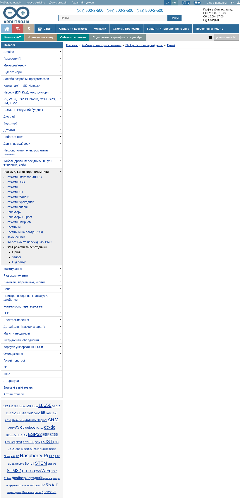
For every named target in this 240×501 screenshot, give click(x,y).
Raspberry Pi (12, 58)
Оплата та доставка (73, 28)
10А (16, 406)
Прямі (16, 252)
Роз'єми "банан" (18, 197)
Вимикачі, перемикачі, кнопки (24, 282)
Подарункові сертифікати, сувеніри (117, 37)
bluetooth (29, 427)
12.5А (22, 406)
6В (50, 413)
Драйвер (19, 478)
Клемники (14, 227)
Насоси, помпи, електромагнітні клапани (25, 152)
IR (42, 442)
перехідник (14, 492)
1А (53, 406)
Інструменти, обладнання (21, 340)
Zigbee (7, 478)
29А (24, 413)
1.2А (5, 406)
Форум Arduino (35, 2)
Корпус (36, 485)
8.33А (8, 420)
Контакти (99, 28)
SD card (12, 463)
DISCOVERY (14, 434)
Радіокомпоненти (15, 275)
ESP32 (35, 434)
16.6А (35, 406)
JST (49, 441)
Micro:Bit (27, 448)
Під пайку (19, 262)
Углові (16, 257)
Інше (6, 374)
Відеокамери (12, 72)
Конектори (14, 212)
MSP (36, 449)
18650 (44, 405)
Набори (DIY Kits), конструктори (25, 92)
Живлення (27, 492)
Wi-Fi (38, 471)
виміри (56, 478)
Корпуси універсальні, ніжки (23, 347)
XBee (54, 471)
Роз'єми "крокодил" (20, 202)
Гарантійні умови (83, 2)
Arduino (8, 52)
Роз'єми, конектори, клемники (26, 171)
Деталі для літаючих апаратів (24, 326)
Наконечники (16, 237)
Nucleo (43, 448)
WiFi (45, 470)
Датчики (9, 130)
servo (20, 463)
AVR (18, 427)
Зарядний (34, 478)
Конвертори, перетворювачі (23, 306)
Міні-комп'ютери (14, 65)
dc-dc (49, 427)
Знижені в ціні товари (18, 387)
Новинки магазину (40, 37)
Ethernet (10, 442)
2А (28, 412)
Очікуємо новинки (73, 37)
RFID (51, 456)
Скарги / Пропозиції (127, 28)
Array (12, 427)
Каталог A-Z (12, 37)
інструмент (12, 485)
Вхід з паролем (216, 2)
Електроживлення (16, 320)
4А (35, 413)
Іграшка (47, 478)
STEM (41, 463)
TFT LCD (28, 471)
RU (174, 2)
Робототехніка (13, 137)
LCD (55, 442)
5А (39, 413)
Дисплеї (9, 116)
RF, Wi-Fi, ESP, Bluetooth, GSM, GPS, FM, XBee (29, 101)
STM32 (14, 470)
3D (5, 367)
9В (13, 420)
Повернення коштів (209, 28)
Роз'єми (12, 187)
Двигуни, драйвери (16, 143)
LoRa (17, 449)
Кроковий (48, 492)
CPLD (40, 427)
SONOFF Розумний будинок (23, 110)
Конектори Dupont (19, 217)
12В (28, 406)
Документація (58, 2)
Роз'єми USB (16, 182)
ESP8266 (50, 435)
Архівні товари (13, 394)
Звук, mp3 (10, 123)
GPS (31, 442)
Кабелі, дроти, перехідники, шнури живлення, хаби (27, 163)
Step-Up (52, 464)
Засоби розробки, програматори (26, 79)
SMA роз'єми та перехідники (27, 247)
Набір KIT (49, 485)
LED (6, 313)
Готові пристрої (14, 360)
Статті (45, 29)
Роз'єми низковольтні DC (24, 177)
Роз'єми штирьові (19, 222)
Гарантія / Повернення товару (168, 28)
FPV (25, 442)
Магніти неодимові (16, 333)
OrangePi (9, 456)
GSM (38, 442)
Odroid (52, 449)
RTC (57, 456)
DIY (25, 434)
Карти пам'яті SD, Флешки (21, 85)
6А (47, 413)
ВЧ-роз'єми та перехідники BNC (29, 242)
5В (43, 412)
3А (31, 413)
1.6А (11, 406)
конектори (25, 485)
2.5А (14, 413)
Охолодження (13, 353)
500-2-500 (90, 10)
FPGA (19, 442)
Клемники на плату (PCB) (25, 232)
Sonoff (29, 463)
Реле (6, 289)
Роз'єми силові (17, 207)
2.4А (8, 413)
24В (19, 413)
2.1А (58, 406)
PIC (17, 456)
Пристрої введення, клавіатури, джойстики (25, 297)
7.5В (55, 413)
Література (11, 380)
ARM (53, 419)
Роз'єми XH (15, 192)
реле (38, 492)
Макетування (12, 268)
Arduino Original (36, 420)
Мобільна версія (11, 2)
